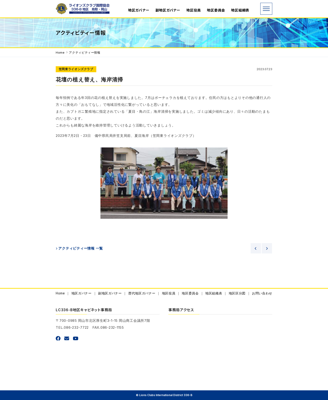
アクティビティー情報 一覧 (80, 248)
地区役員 (193, 10)
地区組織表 (240, 10)
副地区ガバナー (167, 10)
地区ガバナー (138, 10)
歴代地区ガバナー (141, 293)
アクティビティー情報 (84, 52)
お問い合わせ (262, 293)
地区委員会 (216, 10)
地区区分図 (237, 293)
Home (60, 52)
